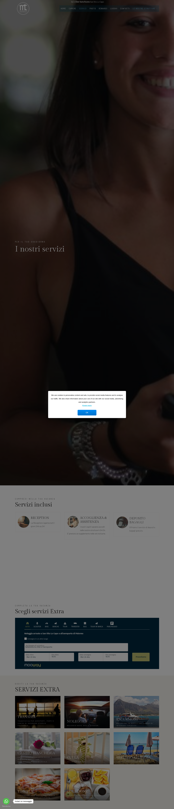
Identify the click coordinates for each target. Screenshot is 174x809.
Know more (87, 405)
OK (87, 413)
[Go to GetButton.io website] (6, 806)
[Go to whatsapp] (6, 801)
